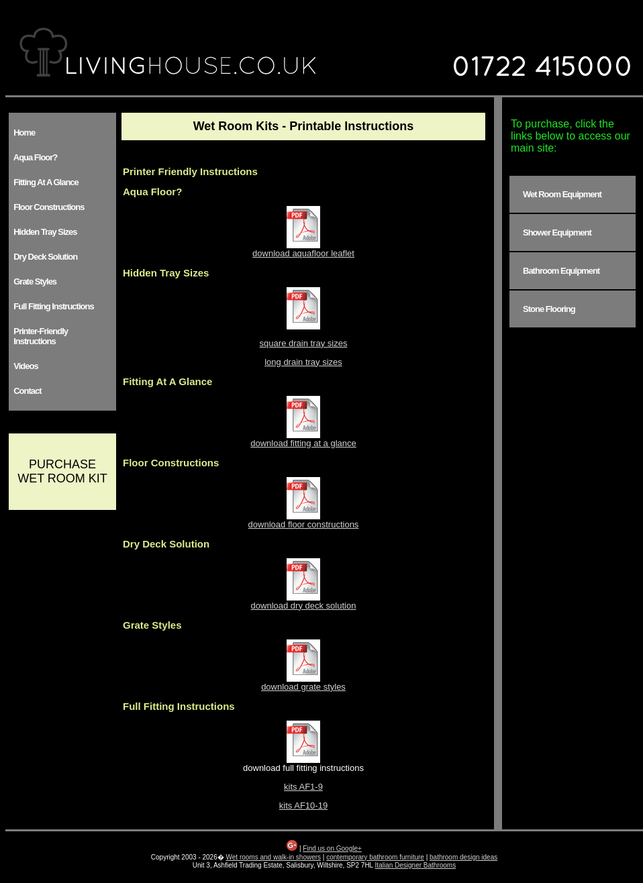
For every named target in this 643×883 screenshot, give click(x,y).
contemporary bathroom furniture (375, 857)
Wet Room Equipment (562, 194)
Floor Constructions (47, 207)
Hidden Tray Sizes (43, 232)
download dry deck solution (303, 601)
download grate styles (303, 683)
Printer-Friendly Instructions (39, 336)
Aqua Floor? (33, 157)
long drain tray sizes (303, 362)
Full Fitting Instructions (52, 306)
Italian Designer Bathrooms (415, 865)
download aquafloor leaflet (303, 249)
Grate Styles (33, 281)
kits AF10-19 (303, 805)
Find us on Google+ (332, 848)
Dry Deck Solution (43, 257)
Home (22, 132)
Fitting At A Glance (44, 182)
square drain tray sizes (304, 343)
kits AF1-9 (303, 787)
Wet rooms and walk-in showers (274, 857)
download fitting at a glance (303, 439)
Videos (24, 366)
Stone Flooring (549, 309)
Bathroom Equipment (561, 271)
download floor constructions (303, 520)
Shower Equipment (557, 232)
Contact (26, 391)
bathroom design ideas (463, 857)
